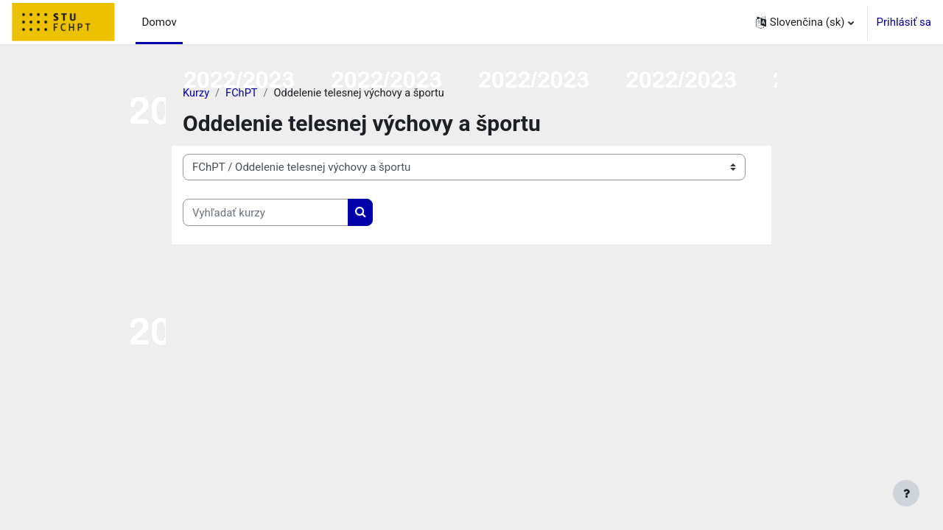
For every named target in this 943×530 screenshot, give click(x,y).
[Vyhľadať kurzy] (265, 213)
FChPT (242, 93)
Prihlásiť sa (904, 22)
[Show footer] (906, 493)
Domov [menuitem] (158, 22)
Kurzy (196, 93)
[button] (805, 22)
